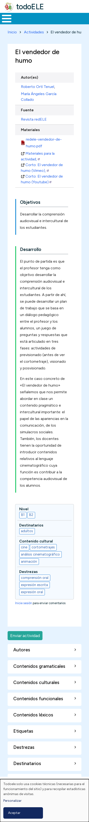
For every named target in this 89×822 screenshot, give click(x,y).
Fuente (27, 110)
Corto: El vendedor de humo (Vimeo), (42, 168)
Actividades (34, 32)
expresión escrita (34, 585)
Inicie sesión (23, 603)
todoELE (30, 6)
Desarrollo (30, 249)
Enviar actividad (25, 635)
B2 (31, 515)
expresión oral (32, 592)
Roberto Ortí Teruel (37, 86)
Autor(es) (29, 77)
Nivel (23, 509)
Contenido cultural (36, 541)
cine (24, 547)
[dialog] (44, 800)
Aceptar (14, 813)
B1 (23, 515)
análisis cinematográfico (40, 554)
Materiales (30, 130)
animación (29, 561)
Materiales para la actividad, (38, 156)
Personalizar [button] (12, 801)
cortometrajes (43, 547)
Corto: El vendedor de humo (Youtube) (42, 179)
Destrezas (28, 571)
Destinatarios (31, 525)
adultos (27, 531)
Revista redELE (34, 119)
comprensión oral (34, 578)
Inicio (12, 32)
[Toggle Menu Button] (6, 18)
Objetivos (30, 202)
